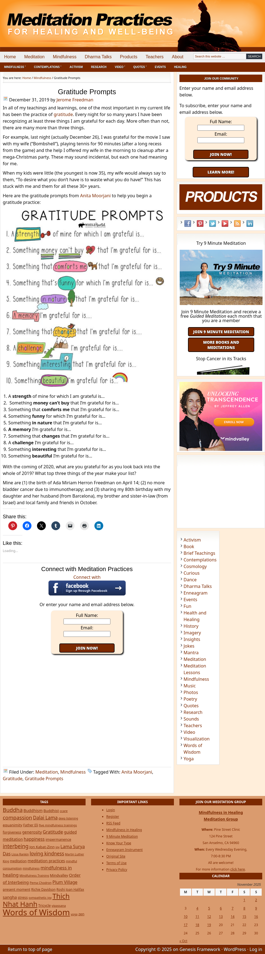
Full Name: (87, 615)
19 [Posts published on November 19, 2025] (209, 925)
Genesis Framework (199, 949)
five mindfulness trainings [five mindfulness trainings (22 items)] (58, 825)
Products (128, 56)
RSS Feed (237, 223)
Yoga (189, 759)
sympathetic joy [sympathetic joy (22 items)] (40, 897)
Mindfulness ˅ (15, 67)
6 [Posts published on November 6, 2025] (221, 908)
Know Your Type (118, 843)
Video (189, 732)
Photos (191, 692)
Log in (256, 949)
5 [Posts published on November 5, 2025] (209, 908)
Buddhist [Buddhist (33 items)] (51, 810)
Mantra (191, 653)
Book (189, 546)
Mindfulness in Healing (124, 829)
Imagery (192, 633)
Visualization (197, 739)
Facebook (187, 223)
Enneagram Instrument (124, 849)
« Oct (183, 941)
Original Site (115, 856)
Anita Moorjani (95, 196)
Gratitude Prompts (44, 779)
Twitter (212, 223)
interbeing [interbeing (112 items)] (15, 846)
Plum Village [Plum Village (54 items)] (64, 882)
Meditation (34, 56)
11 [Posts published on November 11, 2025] (197, 916)
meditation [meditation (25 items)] (18, 861)
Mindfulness (64, 56)
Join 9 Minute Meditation (221, 331)
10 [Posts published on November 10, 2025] (185, 916)
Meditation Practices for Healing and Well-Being (63, 19)
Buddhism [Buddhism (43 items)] (33, 810)
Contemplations (200, 560)
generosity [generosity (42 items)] (32, 832)
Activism (76, 67)
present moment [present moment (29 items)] (16, 889)
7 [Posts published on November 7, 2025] (233, 908)
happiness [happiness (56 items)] (34, 839)
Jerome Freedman (74, 100)
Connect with (87, 585)
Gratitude (12, 779)
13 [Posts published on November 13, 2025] (221, 916)
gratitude (63, 114)
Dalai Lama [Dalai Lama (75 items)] (45, 817)
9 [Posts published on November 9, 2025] (256, 908)
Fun (187, 606)
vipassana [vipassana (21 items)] (59, 905)
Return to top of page (30, 949)
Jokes (189, 646)
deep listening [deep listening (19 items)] (68, 818)
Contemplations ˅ (47, 67)
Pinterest (200, 223)
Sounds (191, 719)
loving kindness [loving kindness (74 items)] (47, 853)
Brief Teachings (199, 553)
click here (237, 869)
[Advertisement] (242, 19)
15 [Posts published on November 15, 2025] (244, 916)
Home (10, 56)
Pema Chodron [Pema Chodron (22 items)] (40, 883)
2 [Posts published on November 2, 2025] (256, 900)
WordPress (235, 949)
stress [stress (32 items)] (23, 897)
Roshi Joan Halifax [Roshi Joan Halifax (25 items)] (70, 889)
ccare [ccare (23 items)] (64, 811)
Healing (180, 67)
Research (99, 67)
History (191, 626)
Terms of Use (116, 863)
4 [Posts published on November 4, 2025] (197, 908)
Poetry (190, 699)
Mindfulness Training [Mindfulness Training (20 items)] (34, 875)
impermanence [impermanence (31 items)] (58, 839)
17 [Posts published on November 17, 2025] (185, 925)
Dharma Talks (98, 56)
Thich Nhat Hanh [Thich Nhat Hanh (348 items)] (36, 900)
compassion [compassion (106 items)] (17, 817)
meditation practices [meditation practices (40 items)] (46, 860)
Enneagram (196, 593)
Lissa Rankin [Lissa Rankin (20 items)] (20, 854)
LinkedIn (250, 223)
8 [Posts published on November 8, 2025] (244, 908)
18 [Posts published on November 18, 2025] (197, 925)
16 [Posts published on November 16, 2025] (256, 916)
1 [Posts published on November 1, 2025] (244, 900)
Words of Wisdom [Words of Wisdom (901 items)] (36, 912)
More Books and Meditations (221, 345)
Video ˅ (120, 67)
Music (190, 686)
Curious (192, 573)
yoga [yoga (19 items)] (74, 914)
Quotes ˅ (140, 67)
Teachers (155, 56)
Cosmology (195, 566)
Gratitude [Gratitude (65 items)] (53, 832)
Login (110, 810)
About (177, 56)
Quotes (191, 706)
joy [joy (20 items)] (57, 847)
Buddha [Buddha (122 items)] (13, 810)
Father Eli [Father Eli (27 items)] (30, 825)
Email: (87, 628)
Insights (192, 639)
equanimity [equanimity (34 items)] (12, 824)
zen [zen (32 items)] (81, 913)
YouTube (225, 223)
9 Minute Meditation (122, 836)
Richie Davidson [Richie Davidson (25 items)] (43, 889)
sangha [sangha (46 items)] (10, 897)
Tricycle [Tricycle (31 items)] (44, 905)
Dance (190, 580)
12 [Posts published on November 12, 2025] (209, 916)
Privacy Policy (116, 869)
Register (112, 816)
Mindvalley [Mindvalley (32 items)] (59, 875)
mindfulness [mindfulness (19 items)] (31, 868)
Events (160, 67)
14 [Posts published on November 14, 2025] (233, 916)
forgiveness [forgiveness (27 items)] (12, 832)
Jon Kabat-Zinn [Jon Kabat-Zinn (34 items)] (42, 846)
